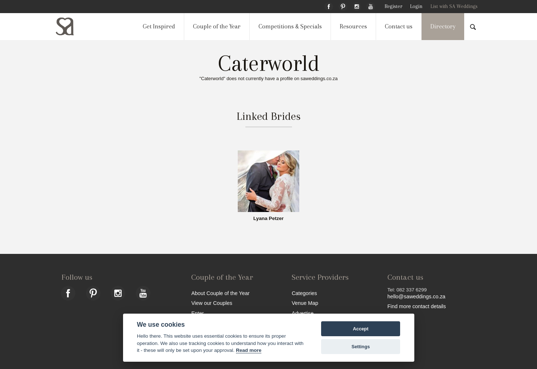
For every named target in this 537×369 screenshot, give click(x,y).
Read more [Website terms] (248, 350)
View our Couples (211, 303)
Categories (304, 293)
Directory (442, 26)
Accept (360, 328)
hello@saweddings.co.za (416, 296)
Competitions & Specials (290, 26)
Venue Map (305, 303)
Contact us (398, 26)
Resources (353, 26)
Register (393, 6)
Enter (197, 313)
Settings (360, 346)
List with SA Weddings (454, 6)
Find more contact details (416, 306)
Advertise (302, 313)
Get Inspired (159, 26)
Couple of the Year (217, 26)
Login (416, 6)
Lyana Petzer (268, 218)
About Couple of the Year (220, 293)
